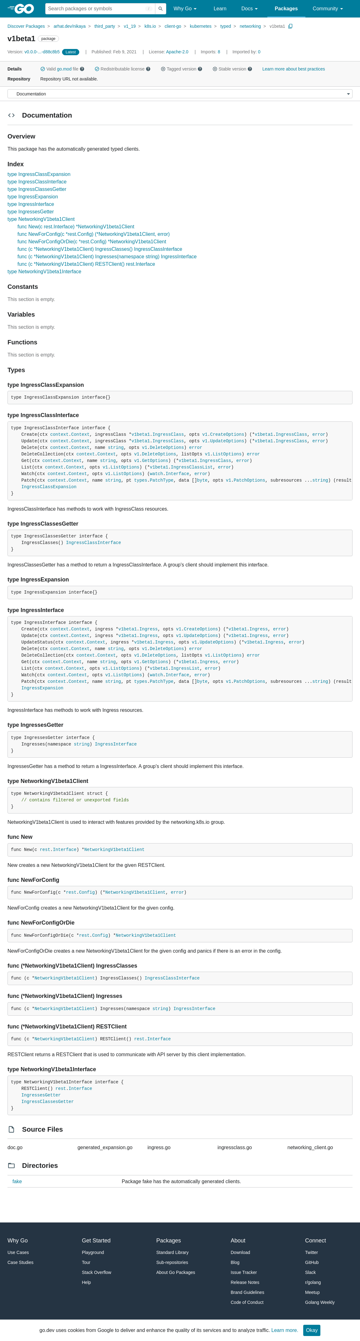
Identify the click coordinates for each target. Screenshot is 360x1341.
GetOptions (155, 460)
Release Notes (245, 1282)
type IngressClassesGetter (36, 189)
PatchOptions (249, 480)
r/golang (313, 1282)
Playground (93, 1252)
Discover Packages (26, 26)
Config (87, 892)
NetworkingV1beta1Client (114, 849)
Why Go (186, 8)
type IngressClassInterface (36, 181)
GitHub (312, 1262)
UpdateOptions (227, 441)
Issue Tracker (244, 1272)
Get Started (96, 1240)
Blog (235, 1262)
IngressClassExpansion (49, 486)
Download (240, 1252)
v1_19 (130, 26)
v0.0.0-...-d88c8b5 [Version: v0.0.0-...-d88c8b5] (34, 51)
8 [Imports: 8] (211, 51)
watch (156, 473)
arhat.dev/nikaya (70, 26)
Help (86, 1282)
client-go (173, 26)
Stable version (232, 68)
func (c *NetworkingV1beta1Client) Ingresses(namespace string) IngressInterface (107, 256)
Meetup (312, 1292)
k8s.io (150, 26)
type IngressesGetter (30, 211)
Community (329, 8)
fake (17, 1181)
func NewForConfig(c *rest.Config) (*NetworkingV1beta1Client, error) (93, 234)
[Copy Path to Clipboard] (290, 26)
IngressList (185, 668)
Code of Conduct (247, 1302)
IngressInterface (116, 744)
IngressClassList (192, 467)
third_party (105, 26)
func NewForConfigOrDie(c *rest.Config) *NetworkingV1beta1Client (91, 241)
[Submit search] (160, 8)
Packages (286, 8)
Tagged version (181, 68)
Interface (177, 473)
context (59, 434)
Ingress (148, 629)
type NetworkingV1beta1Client (41, 219)
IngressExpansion (42, 688)
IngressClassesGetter (48, 1101)
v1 (204, 434)
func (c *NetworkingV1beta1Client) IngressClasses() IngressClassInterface (99, 249)
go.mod (64, 68)
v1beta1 (277, 26)
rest (45, 849)
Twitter (311, 1252)
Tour (86, 1262)
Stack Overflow (96, 1272)
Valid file (62, 68)
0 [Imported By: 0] (246, 51)
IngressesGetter (41, 1095)
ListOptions (227, 454)
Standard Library (172, 1252)
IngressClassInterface (93, 542)
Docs (250, 8)
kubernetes (201, 26)
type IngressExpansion (32, 196)
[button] (42, 68)
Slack (310, 1272)
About (238, 1240)
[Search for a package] (100, 8)
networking (250, 26)
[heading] (26, 9)
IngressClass (168, 434)
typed (225, 26)
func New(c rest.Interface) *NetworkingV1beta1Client (75, 226)
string (116, 447)
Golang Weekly (320, 1302)
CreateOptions (227, 434)
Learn (220, 8)
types (140, 480)
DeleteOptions (167, 447)
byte (202, 480)
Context (80, 434)
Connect (315, 1240)
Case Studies (20, 1262)
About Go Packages (175, 1272)
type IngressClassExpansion (39, 174)
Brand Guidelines (247, 1292)
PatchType (161, 480)
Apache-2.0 (177, 51)
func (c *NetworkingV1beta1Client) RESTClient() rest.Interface (86, 264)
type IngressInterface (30, 204)
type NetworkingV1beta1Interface (44, 271)
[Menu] (180, 93)
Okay (312, 1330)
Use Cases (18, 1252)
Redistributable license (123, 68)
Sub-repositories (172, 1262)
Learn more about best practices (293, 68)
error (318, 434)
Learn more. (284, 1330)
